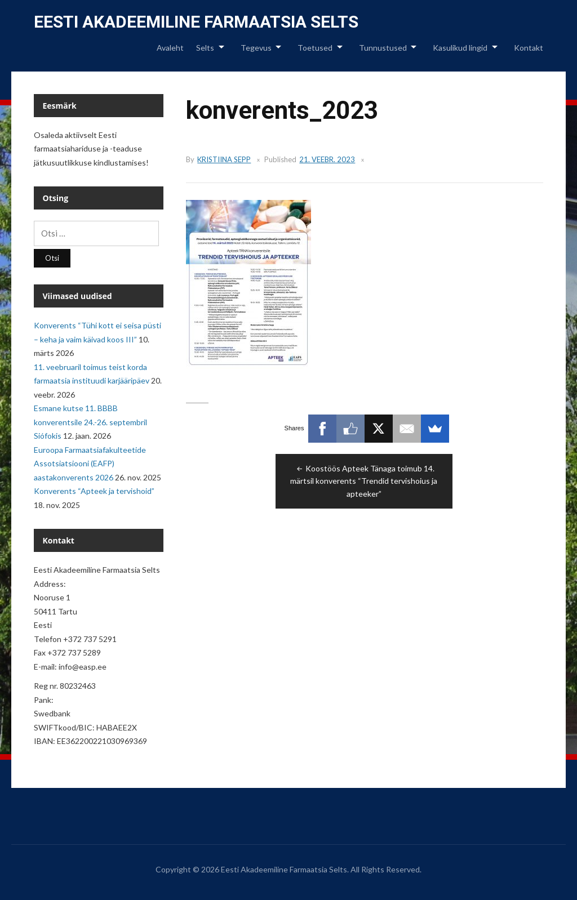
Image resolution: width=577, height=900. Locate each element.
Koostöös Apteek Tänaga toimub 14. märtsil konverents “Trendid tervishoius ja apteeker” (363, 481)
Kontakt (528, 47)
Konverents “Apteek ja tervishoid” (94, 491)
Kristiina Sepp (224, 159)
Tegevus (256, 47)
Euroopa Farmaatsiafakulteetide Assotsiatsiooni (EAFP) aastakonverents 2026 (90, 463)
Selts (205, 47)
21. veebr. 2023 (327, 159)
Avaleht (170, 47)
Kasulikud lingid (460, 47)
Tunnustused (383, 47)
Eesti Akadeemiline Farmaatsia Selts (196, 22)
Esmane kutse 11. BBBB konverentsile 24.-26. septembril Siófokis (90, 421)
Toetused (315, 47)
